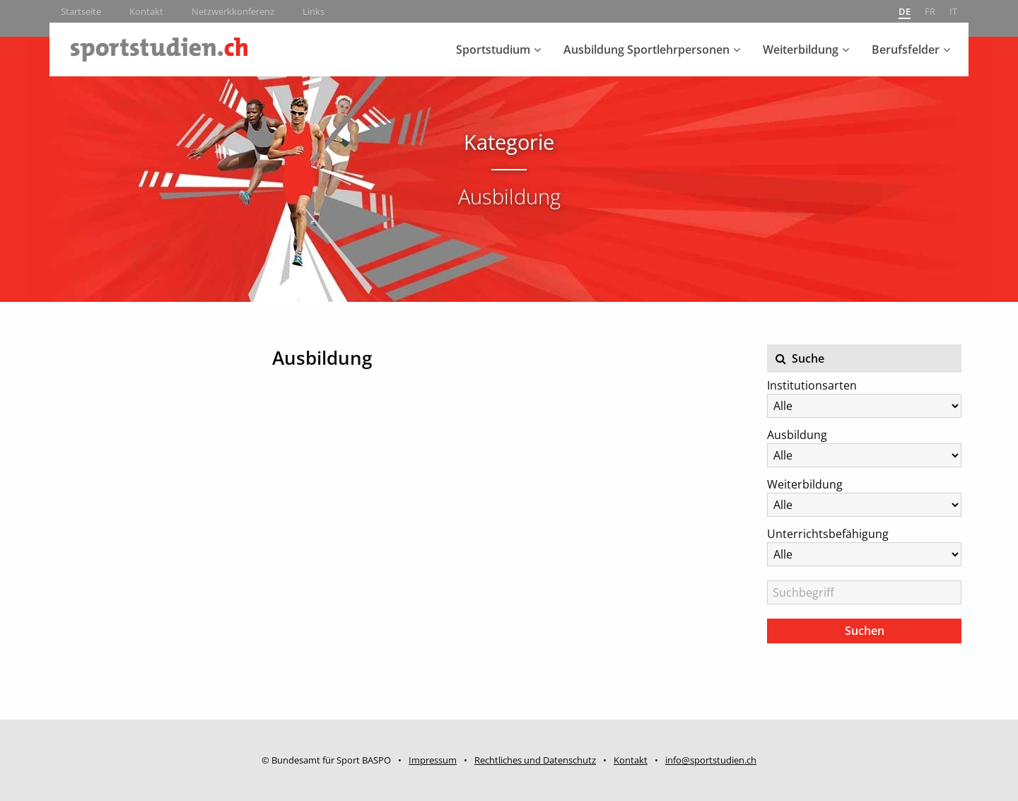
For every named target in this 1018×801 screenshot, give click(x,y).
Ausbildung (797, 435)
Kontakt (146, 11)
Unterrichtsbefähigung (828, 534)
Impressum (433, 760)
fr (930, 11)
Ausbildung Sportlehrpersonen (646, 49)
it (953, 11)
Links (313, 11)
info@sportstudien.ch (710, 760)
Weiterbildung (800, 49)
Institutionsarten (812, 385)
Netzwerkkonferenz (233, 11)
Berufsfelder (906, 49)
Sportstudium (493, 49)
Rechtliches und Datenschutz (535, 760)
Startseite (81, 11)
